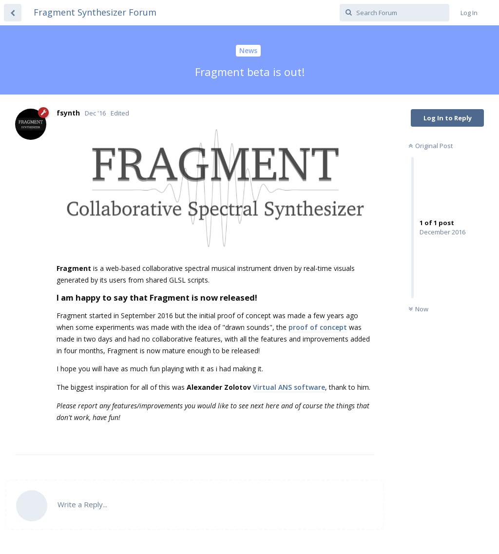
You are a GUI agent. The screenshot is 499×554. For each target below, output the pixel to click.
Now (418, 309)
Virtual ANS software (289, 387)
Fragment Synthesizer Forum (95, 12)
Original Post (430, 145)
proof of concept (317, 327)
